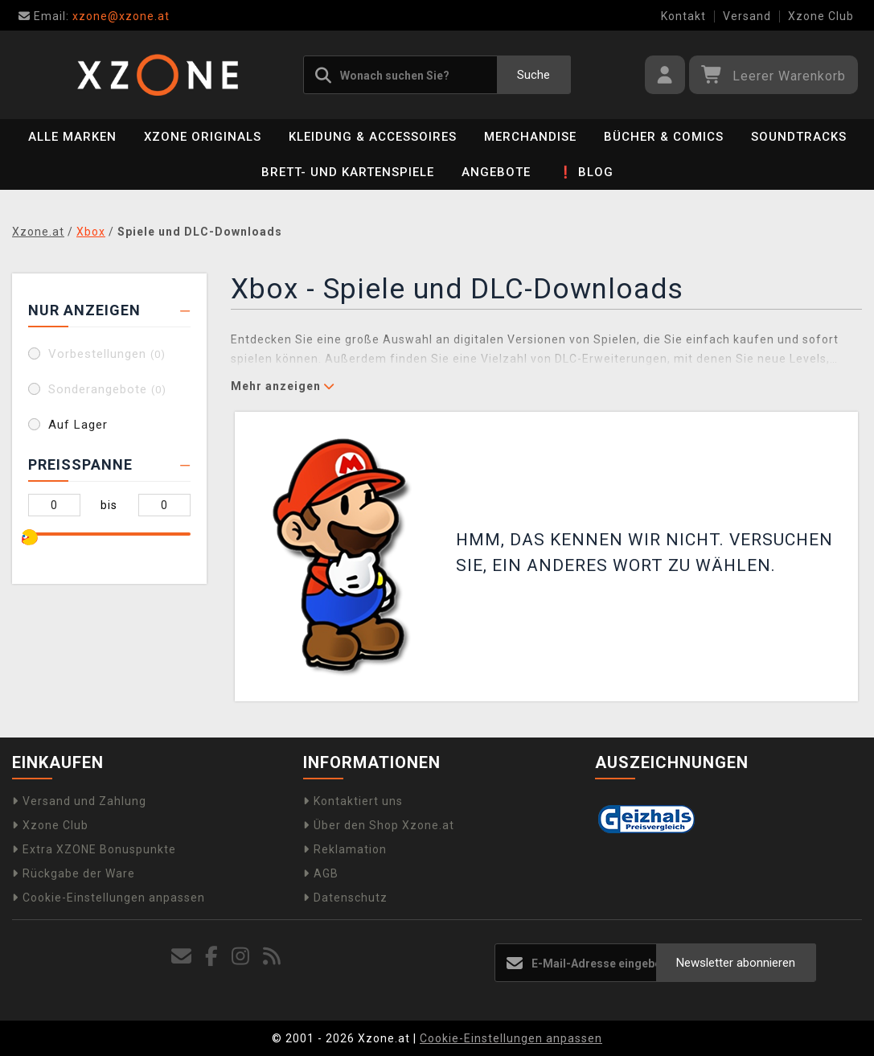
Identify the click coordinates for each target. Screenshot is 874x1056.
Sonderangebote (107, 389)
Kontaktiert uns (353, 801)
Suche (533, 75)
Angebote (496, 172)
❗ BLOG (585, 172)
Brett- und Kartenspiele (347, 172)
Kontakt (683, 16)
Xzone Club (821, 16)
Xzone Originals (202, 136)
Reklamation (345, 849)
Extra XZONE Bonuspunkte (94, 849)
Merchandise (530, 136)
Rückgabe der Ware (73, 873)
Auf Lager (78, 424)
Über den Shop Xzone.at (378, 825)
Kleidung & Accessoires (373, 136)
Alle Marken (72, 136)
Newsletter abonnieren (735, 962)
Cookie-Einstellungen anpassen (108, 897)
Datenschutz (345, 897)
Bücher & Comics (664, 136)
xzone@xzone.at (94, 16)
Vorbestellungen (107, 354)
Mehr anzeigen (282, 386)
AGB (321, 873)
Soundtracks (799, 136)
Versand (747, 16)
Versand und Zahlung (79, 801)
